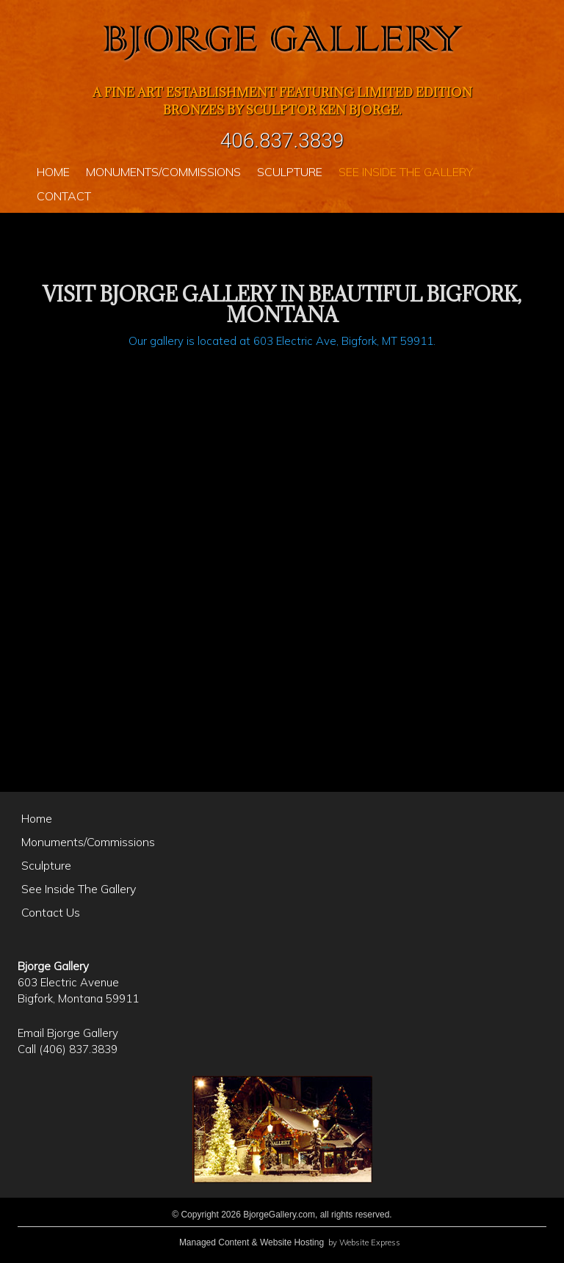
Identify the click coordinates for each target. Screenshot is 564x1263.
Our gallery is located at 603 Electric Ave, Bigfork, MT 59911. (282, 341)
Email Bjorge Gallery (68, 1033)
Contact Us (50, 912)
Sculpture (46, 865)
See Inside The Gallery (78, 888)
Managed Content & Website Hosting (251, 1242)
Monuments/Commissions (88, 841)
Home (36, 818)
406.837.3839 (282, 140)
